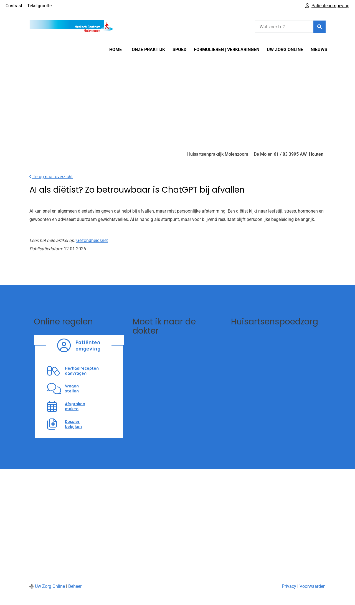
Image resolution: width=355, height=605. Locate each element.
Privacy (289, 586)
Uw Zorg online (285, 49)
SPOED (179, 49)
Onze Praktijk (148, 49)
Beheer (75, 586)
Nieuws (319, 49)
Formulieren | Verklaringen (226, 49)
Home (115, 49)
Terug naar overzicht (51, 176)
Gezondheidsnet (92, 240)
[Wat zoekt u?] (284, 27)
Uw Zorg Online (50, 586)
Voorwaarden (313, 586)
